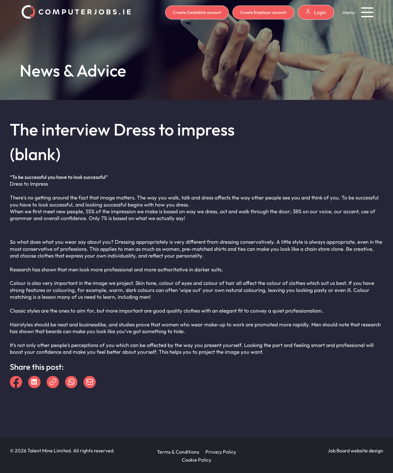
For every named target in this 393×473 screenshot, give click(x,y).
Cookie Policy (196, 460)
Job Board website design (355, 450)
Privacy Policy (220, 452)
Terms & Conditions (178, 452)
